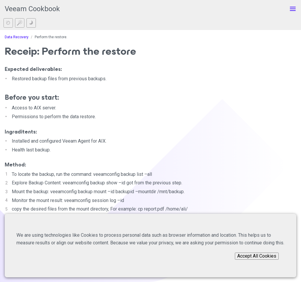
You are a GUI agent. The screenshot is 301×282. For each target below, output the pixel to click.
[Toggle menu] (293, 9)
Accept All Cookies (256, 256)
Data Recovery (17, 37)
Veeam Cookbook (32, 9)
